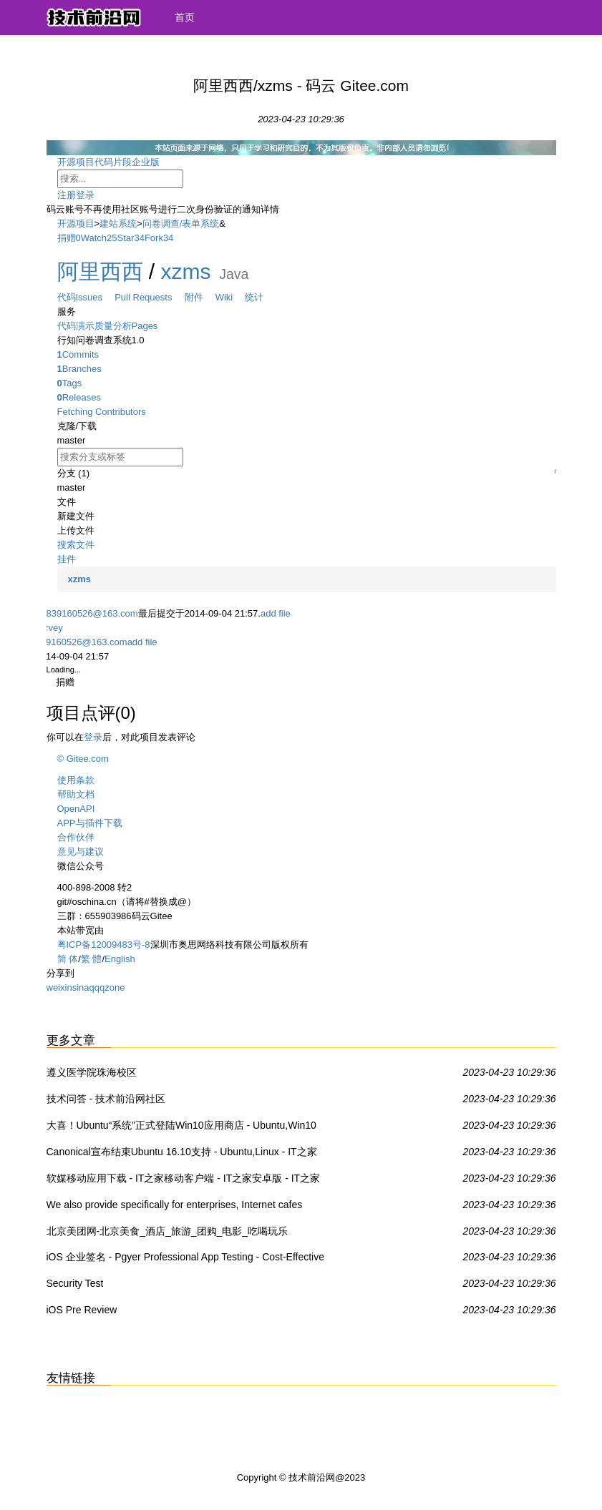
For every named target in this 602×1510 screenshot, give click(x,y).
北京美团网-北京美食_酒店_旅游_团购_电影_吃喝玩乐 (167, 1231)
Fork (154, 237)
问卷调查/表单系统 (181, 223)
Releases (79, 397)
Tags (69, 383)
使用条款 (75, 780)
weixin (59, 987)
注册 (66, 195)
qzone (112, 987)
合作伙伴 (75, 837)
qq (94, 987)
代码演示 (75, 325)
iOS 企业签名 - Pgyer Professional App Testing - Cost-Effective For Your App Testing (186, 1259)
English (120, 958)
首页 (185, 17)
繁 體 (91, 958)
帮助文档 (75, 794)
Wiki (230, 297)
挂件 (66, 559)
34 (139, 237)
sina (80, 987)
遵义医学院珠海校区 (92, 1072)
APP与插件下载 (89, 823)
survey (49, 627)
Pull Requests (149, 297)
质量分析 (113, 325)
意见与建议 (80, 851)
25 (112, 237)
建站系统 (118, 223)
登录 (85, 195)
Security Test (75, 1283)
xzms (186, 271)
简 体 (68, 958)
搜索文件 (75, 544)
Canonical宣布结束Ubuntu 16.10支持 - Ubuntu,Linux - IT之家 (182, 1151)
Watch (94, 237)
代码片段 (113, 162)
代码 (66, 297)
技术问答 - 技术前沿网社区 (106, 1098)
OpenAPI (76, 808)
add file (276, 613)
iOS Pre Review (82, 1309)
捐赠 (66, 237)
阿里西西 (100, 271)
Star (126, 237)
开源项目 (75, 162)
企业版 (157, 162)
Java (233, 274)
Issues (95, 297)
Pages (145, 325)
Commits (78, 354)
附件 (200, 297)
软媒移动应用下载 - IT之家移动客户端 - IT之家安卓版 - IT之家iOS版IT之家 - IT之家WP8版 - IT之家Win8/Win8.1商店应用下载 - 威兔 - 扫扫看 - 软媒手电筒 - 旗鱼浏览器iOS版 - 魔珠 (186, 1181)
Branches (79, 368)
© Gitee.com (83, 758)
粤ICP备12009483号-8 (103, 944)
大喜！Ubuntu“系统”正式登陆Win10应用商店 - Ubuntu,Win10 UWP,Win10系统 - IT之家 (181, 1128)
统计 (254, 297)
